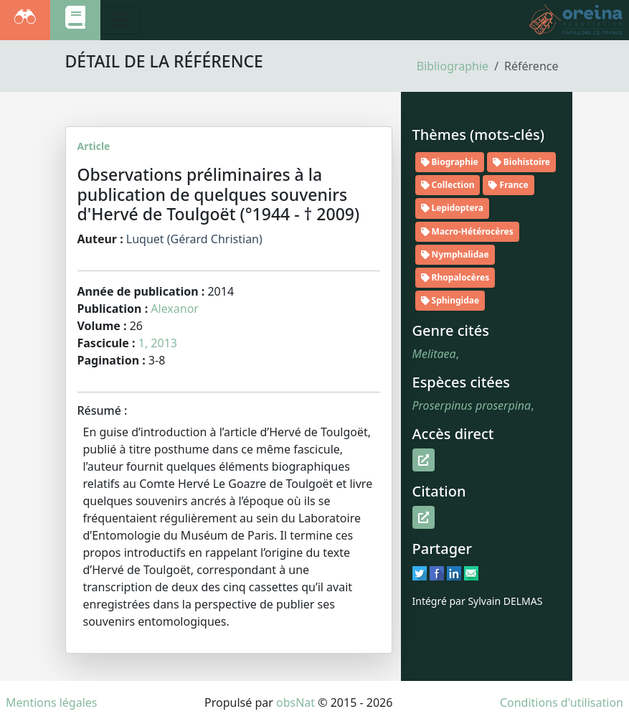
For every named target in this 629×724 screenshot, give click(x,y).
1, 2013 (157, 343)
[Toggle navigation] (120, 20)
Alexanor (175, 308)
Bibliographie (452, 66)
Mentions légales (52, 702)
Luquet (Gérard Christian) (194, 239)
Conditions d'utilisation (561, 702)
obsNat (295, 702)
